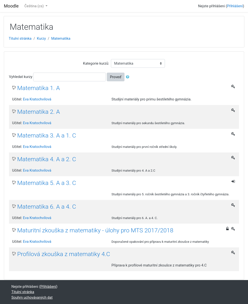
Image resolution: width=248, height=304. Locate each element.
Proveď (115, 77)
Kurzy (41, 38)
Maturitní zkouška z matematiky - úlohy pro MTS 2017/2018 (95, 230)
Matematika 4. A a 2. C (46, 159)
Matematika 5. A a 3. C (46, 182)
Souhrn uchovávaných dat (32, 297)
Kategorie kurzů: (96, 63)
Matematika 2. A (38, 111)
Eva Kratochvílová (37, 99)
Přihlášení (235, 6)
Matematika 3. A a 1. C (46, 135)
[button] (128, 77)
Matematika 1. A (38, 87)
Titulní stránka (20, 38)
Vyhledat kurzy (20, 77)
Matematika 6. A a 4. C (46, 206)
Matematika (60, 38)
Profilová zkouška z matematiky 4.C (63, 254)
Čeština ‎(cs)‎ (34, 6)
